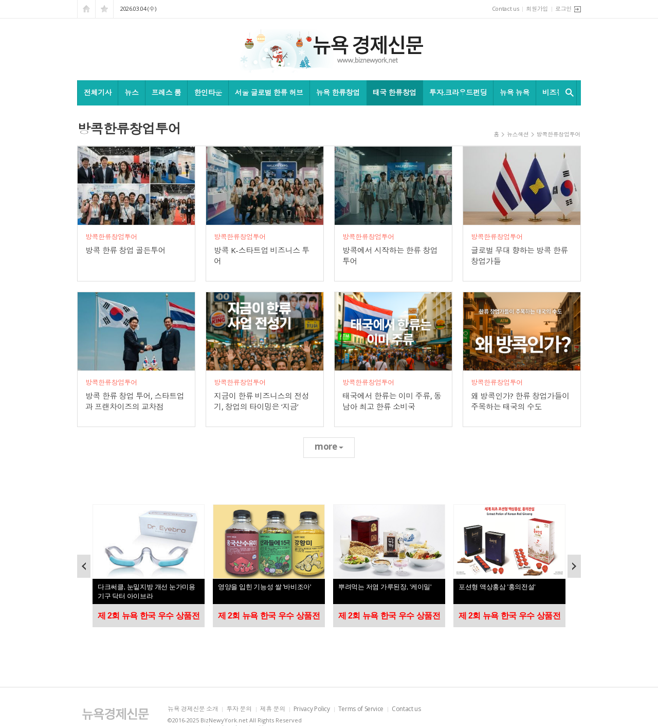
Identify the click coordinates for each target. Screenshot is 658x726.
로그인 (563, 8)
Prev (83, 566)
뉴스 (131, 92)
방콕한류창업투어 (558, 134)
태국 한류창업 (394, 92)
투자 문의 (238, 709)
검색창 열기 (567, 92)
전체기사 (98, 92)
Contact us (505, 8)
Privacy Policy (312, 709)
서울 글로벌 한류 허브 (269, 92)
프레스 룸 (166, 92)
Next (574, 566)
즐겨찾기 (104, 9)
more (329, 446)
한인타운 (208, 92)
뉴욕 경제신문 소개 (193, 709)
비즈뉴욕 (556, 92)
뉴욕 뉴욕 (514, 92)
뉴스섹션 (518, 134)
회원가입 (537, 8)
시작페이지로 (86, 9)
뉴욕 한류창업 (338, 92)
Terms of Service (360, 709)
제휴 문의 (272, 709)
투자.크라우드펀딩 (458, 92)
